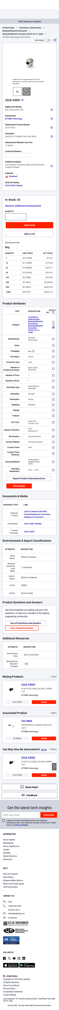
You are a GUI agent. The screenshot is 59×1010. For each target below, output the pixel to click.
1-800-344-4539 (12, 906)
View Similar (19, 486)
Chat (7, 902)
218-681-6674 (11, 910)
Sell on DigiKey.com (11, 846)
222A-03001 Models (14, 185)
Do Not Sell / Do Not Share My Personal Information (29, 1005)
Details (44, 702)
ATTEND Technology (13, 119)
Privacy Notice (21, 825)
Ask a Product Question (21, 628)
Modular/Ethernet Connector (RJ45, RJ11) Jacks (22, 34)
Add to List (29, 234)
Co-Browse (10, 918)
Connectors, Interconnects (30, 28)
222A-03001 (29, 532)
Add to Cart (29, 225)
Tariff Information (10, 887)
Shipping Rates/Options (13, 880)
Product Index (8, 28)
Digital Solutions (10, 856)
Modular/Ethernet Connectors (14, 31)
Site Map (6, 853)
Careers (6, 849)
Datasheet (11, 176)
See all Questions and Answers (25, 623)
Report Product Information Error (29, 478)
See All (44, 750)
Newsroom (7, 859)
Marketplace (8, 843)
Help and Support (10, 874)
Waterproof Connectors (33, 517)
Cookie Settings (9, 995)
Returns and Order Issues (13, 884)
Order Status (8, 877)
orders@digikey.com (14, 913)
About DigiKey (9, 840)
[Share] (55, 40)
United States (10, 976)
